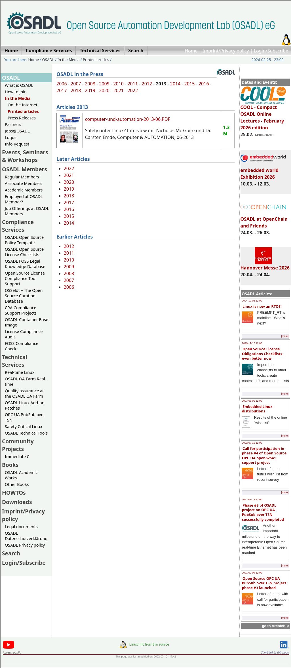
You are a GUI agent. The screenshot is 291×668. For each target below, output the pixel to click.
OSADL (48, 59)
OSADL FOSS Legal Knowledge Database (25, 263)
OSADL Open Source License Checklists (24, 251)
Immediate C (17, 456)
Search (11, 553)
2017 (61, 90)
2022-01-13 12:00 (252, 499)
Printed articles (96, 59)
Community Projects (18, 445)
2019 (90, 90)
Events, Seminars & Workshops (25, 156)
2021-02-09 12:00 (252, 572)
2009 (104, 84)
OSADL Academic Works (21, 475)
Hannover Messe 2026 (265, 265)
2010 (118, 84)
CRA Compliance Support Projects (21, 310)
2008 (90, 84)
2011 (132, 84)
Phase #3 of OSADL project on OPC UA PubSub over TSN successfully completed (263, 512)
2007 (76, 84)
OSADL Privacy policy (25, 545)
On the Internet (22, 105)
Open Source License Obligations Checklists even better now (262, 353)
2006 (61, 84)
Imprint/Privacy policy (226, 51)
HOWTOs (14, 492)
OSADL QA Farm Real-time (25, 381)
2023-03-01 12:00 (252, 400)
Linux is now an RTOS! (262, 306)
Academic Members (24, 190)
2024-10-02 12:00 (252, 300)
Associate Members (23, 183)
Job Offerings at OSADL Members (27, 211)
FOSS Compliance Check (21, 346)
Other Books (17, 484)
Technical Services (14, 360)
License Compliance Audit (24, 334)
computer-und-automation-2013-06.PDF (127, 119)
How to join (16, 91)
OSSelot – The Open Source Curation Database (24, 296)
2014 (175, 84)
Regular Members (22, 177)
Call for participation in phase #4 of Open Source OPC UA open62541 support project (264, 455)
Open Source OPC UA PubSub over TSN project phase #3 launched (264, 583)
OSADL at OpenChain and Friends (264, 220)
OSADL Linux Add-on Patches (25, 405)
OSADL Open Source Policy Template (24, 240)
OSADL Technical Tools (26, 433)
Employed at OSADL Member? (24, 199)
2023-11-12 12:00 (252, 343)
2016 (204, 84)
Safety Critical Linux (23, 426)
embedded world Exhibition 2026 (263, 171)
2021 (118, 90)
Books (10, 465)
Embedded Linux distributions (257, 409)
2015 (189, 84)
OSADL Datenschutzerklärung (26, 535)
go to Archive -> (275, 626)
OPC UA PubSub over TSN (25, 417)
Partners (13, 124)
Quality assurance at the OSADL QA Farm (24, 393)
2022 (132, 90)
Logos (10, 137)
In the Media (69, 59)
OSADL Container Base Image (26, 322)
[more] (284, 336)
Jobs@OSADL (17, 131)
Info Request (17, 144)
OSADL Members (24, 169)
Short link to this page (275, 652)
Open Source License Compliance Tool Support (25, 278)
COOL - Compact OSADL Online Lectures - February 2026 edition (263, 115)
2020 (104, 90)
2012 (147, 84)
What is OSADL (19, 85)
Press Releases (22, 118)
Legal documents (21, 526)
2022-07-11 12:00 (252, 442)
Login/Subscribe (271, 51)
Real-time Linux (19, 372)
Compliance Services (18, 225)
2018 (76, 90)
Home (191, 51)
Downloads (17, 502)
